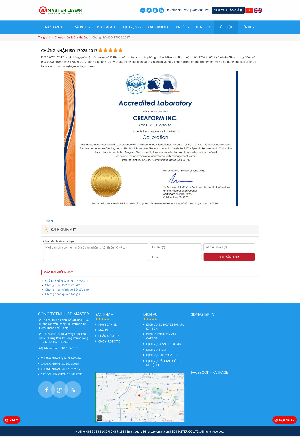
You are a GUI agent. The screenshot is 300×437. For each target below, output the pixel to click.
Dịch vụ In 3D (156, 350)
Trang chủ (44, 38)
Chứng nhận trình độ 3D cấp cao (67, 290)
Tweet (49, 221)
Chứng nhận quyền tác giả (62, 294)
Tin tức (182, 27)
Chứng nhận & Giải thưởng (71, 38)
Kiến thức (203, 27)
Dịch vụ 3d (132, 27)
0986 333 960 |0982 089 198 (188, 10)
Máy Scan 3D (56, 27)
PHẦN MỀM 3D (106, 27)
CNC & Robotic (158, 27)
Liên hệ (247, 27)
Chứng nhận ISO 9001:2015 (63, 285)
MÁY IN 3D (82, 27)
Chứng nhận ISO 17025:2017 (60, 369)
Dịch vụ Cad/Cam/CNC (162, 355)
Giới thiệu (226, 27)
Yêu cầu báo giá (228, 10)
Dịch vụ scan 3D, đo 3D (163, 344)
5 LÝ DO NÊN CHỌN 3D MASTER (67, 281)
